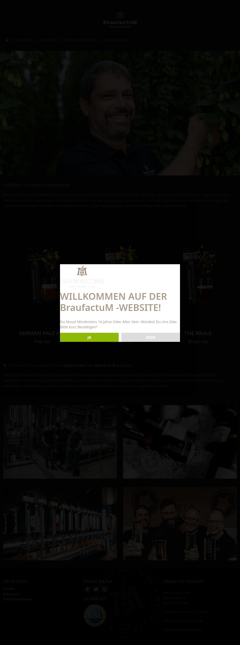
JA (89, 337)
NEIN (150, 337)
